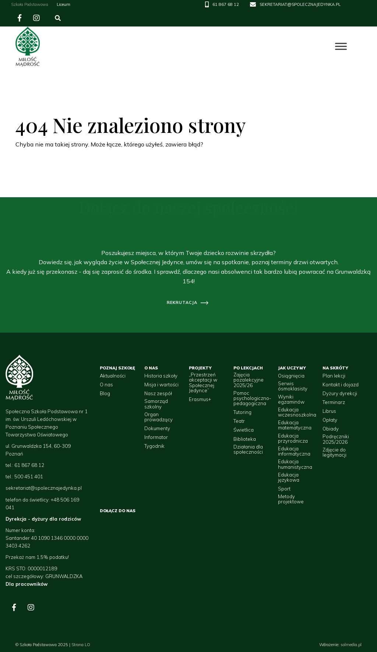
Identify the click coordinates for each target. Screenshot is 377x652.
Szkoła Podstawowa (29, 4)
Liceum (63, 4)
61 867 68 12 (225, 4)
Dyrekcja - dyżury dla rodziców (43, 519)
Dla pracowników (26, 584)
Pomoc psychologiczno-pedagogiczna (252, 398)
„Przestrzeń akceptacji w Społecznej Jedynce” (203, 382)
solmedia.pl (351, 644)
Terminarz (334, 402)
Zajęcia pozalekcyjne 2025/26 (248, 380)
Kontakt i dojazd (341, 384)
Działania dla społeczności (248, 449)
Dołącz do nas (117, 510)
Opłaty (330, 419)
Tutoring (242, 412)
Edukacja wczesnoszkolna (297, 412)
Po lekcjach (248, 368)
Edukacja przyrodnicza (293, 438)
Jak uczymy (292, 368)
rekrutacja (182, 302)
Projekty (200, 368)
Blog (105, 393)
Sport (284, 488)
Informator (156, 437)
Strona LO (80, 644)
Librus (329, 411)
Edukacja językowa (288, 477)
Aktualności (113, 375)
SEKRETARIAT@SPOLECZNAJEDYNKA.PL (300, 4)
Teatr (239, 421)
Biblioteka (244, 439)
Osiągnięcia (291, 375)
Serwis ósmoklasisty (292, 386)
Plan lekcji (334, 375)
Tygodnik (154, 446)
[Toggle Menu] (341, 46)
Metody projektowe (291, 499)
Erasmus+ (200, 399)
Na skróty (335, 368)
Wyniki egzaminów (291, 399)
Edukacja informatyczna (294, 451)
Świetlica (243, 429)
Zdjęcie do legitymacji (334, 452)
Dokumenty (157, 428)
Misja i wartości (161, 384)
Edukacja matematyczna (294, 425)
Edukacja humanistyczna (295, 464)
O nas (106, 384)
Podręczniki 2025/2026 (336, 439)
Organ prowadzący (158, 417)
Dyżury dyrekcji (340, 393)
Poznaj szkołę (117, 368)
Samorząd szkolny (156, 403)
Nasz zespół (158, 393)
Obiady (331, 428)
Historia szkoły (160, 375)
